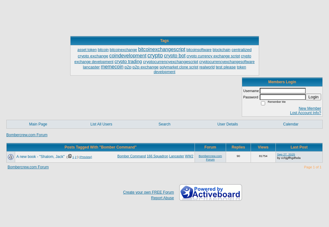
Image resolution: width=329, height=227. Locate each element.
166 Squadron (157, 156)
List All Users (101, 124)
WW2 (189, 156)
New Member (310, 108)
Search (164, 124)
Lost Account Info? (305, 113)
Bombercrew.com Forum (27, 135)
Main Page (38, 124)
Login (313, 97)
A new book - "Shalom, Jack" (40, 156)
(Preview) (85, 157)
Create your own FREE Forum (148, 192)
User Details (227, 124)
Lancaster (176, 156)
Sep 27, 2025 (286, 154)
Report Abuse (162, 198)
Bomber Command (131, 156)
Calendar (290, 124)
